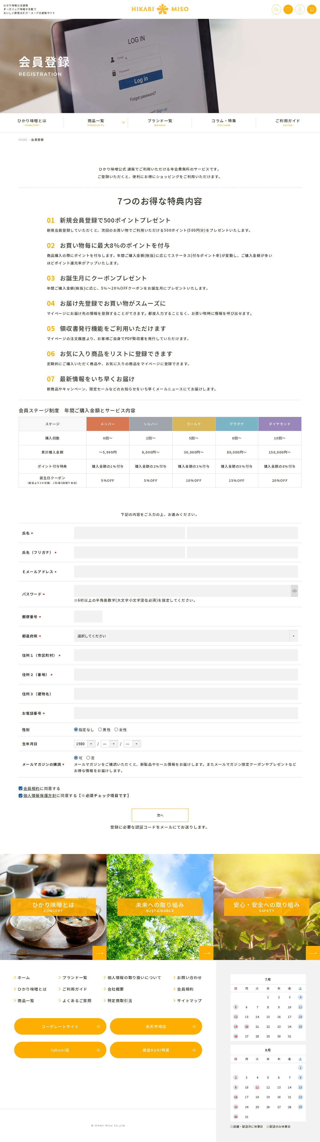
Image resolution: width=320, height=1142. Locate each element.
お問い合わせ (189, 977)
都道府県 (32, 635)
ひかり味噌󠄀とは (32, 122)
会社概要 (116, 989)
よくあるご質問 (76, 1000)
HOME (23, 140)
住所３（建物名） (38, 693)
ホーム (24, 977)
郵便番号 (32, 616)
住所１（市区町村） (42, 655)
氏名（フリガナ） (40, 552)
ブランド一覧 (160, 122)
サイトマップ (189, 1000)
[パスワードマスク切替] (294, 591)
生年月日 (30, 743)
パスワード (34, 593)
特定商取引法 (120, 1000)
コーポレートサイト (60, 1026)
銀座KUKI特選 (156, 1050)
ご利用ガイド (288, 122)
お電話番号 (34, 713)
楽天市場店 (156, 1026)
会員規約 (31, 788)
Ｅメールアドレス (40, 571)
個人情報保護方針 (40, 795)
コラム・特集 (224, 122)
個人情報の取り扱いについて (135, 977)
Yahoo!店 (60, 1050)
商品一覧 (96, 122)
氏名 (28, 533)
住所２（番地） (38, 674)
